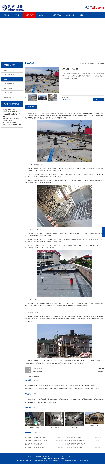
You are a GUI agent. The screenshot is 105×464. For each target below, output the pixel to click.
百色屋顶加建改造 (52, 402)
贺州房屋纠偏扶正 (9, 93)
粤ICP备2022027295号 (71, 456)
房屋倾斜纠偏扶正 (69, 460)
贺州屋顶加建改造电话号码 (92, 388)
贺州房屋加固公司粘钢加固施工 (33, 444)
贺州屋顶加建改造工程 (31, 388)
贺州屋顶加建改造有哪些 (45, 388)
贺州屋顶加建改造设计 (91, 385)
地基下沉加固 (49, 460)
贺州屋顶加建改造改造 (61, 385)
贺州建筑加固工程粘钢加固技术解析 (74, 440)
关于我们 (17, 15)
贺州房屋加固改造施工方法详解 (72, 437)
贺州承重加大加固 (9, 84)
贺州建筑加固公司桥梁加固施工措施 (74, 447)
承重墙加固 (42, 460)
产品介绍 (31, 106)
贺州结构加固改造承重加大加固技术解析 (36, 440)
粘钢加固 (81, 460)
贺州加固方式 (56, 15)
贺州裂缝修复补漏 (9, 97)
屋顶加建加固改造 (36, 376)
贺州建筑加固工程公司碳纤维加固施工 (74, 444)
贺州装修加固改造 (9, 79)
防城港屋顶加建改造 (87, 399)
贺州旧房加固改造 (9, 70)
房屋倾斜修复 (61, 460)
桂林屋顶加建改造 (52, 399)
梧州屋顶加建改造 (64, 399)
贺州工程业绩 (70, 15)
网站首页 (6, 15)
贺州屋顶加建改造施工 (31, 385)
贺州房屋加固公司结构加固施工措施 (34, 447)
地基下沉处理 (55, 460)
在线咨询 (98, 99)
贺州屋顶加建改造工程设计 (76, 385)
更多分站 (101, 1)
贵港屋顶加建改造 (30, 402)
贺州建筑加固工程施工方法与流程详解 (35, 437)
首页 (86, 63)
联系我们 (93, 1)
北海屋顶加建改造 (75, 399)
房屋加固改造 (30, 460)
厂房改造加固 (37, 460)
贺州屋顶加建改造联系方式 (76, 388)
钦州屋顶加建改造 (99, 399)
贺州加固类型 (29, 15)
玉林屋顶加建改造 (41, 402)
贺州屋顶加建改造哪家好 (60, 388)
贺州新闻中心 (43, 15)
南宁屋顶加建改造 (30, 399)
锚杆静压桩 (85, 460)
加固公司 (25, 460)
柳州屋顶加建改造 (41, 399)
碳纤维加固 (75, 460)
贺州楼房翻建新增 (37, 371)
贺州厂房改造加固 (9, 75)
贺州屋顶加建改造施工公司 (46, 385)
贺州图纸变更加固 (37, 368)
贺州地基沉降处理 (9, 88)
